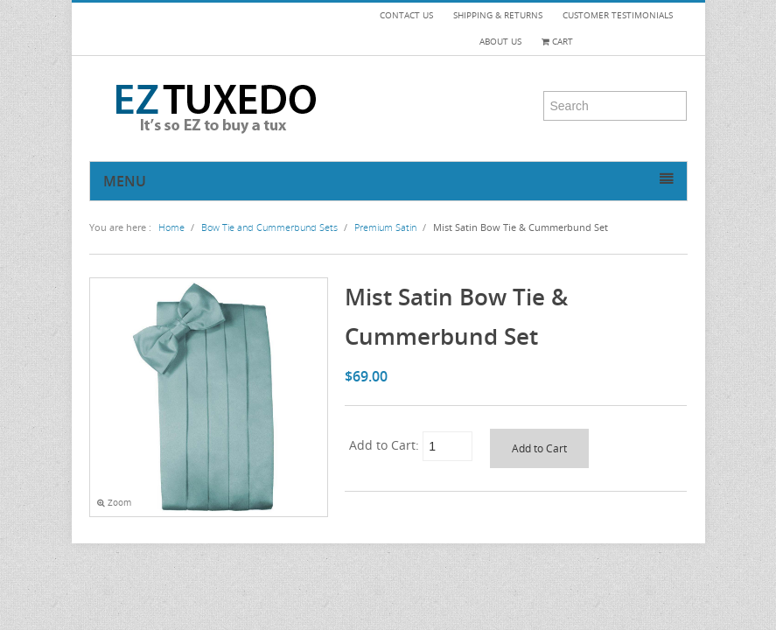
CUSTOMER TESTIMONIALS (618, 15)
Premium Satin (385, 227)
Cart (557, 41)
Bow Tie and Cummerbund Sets (269, 227)
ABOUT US (500, 41)
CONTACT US (406, 15)
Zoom (114, 502)
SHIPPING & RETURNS (497, 15)
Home (171, 227)
